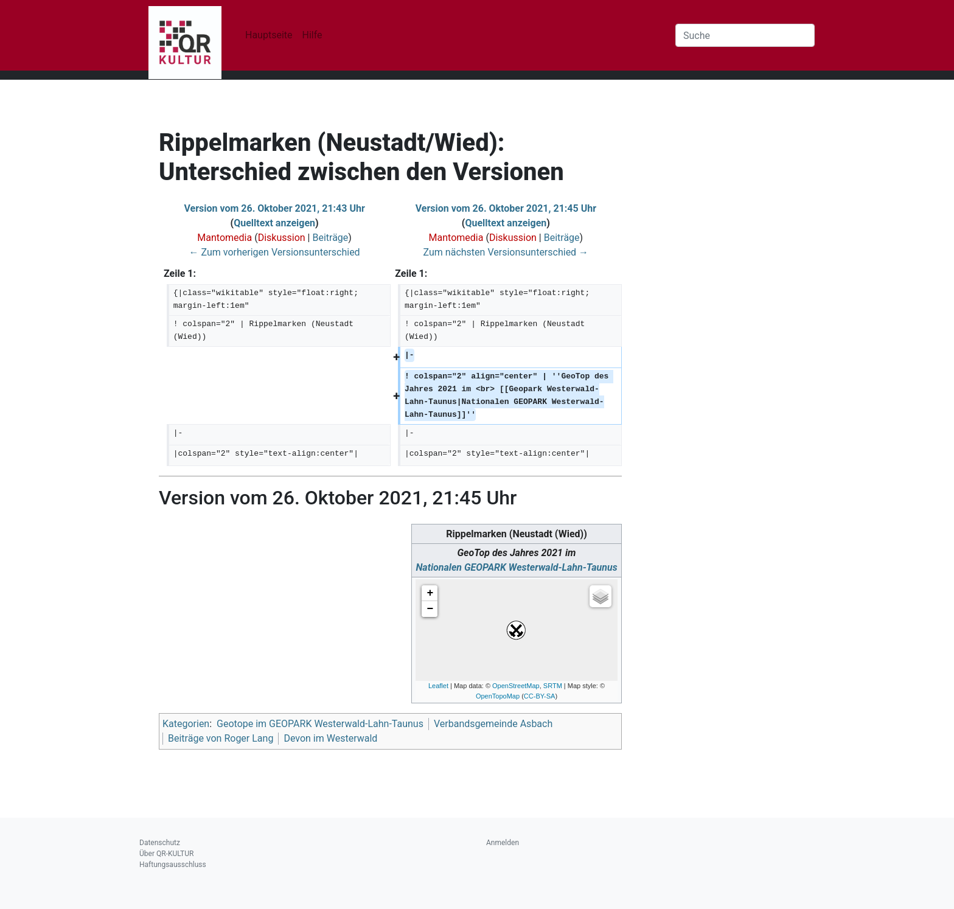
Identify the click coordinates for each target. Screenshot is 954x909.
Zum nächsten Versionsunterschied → (506, 252)
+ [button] (430, 593)
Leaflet (438, 685)
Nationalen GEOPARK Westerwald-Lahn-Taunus (516, 567)
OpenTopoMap (498, 696)
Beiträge (330, 237)
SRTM (552, 685)
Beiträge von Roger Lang (220, 738)
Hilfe (312, 35)
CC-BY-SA (539, 696)
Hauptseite (269, 35)
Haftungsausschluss (172, 864)
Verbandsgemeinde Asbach (493, 724)
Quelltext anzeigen (274, 223)
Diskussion (281, 237)
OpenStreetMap (516, 685)
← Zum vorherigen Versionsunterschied (274, 252)
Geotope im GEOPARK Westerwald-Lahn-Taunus (320, 724)
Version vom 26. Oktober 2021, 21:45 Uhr (506, 208)
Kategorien (185, 724)
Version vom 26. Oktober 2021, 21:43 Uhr (274, 208)
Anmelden (502, 842)
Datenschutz (159, 842)
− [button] (430, 609)
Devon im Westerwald (330, 738)
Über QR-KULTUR (166, 853)
